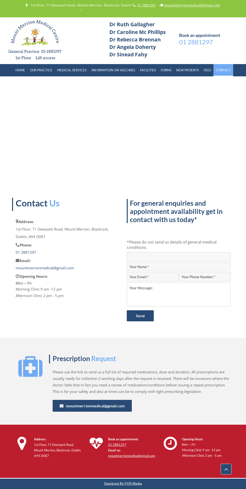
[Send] (140, 315)
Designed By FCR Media (123, 483)
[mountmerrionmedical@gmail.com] (92, 406)
